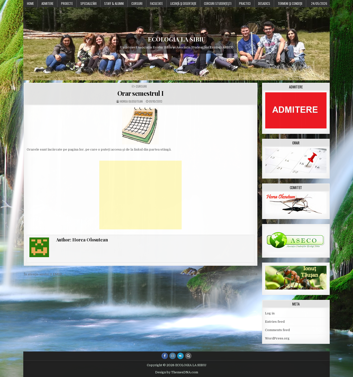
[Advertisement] (140, 195)
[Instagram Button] (172, 356)
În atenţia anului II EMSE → (45, 274)
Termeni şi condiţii (290, 3)
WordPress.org (277, 338)
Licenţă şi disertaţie (183, 3)
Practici (245, 3)
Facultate (156, 3)
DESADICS (264, 3)
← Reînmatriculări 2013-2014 (234, 274)
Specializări (88, 3)
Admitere (47, 3)
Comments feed (277, 330)
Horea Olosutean (131, 101)
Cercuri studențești (217, 3)
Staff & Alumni (114, 3)
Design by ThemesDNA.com (176, 372)
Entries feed (275, 321)
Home (30, 3)
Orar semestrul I (140, 93)
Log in (270, 313)
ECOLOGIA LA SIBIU (176, 39)
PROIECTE (67, 3)
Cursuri (136, 3)
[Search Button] (188, 356)
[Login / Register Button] (180, 356)
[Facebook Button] (165, 356)
